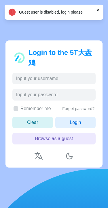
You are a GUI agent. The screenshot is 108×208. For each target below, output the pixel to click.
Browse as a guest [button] (54, 138)
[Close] (98, 9)
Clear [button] (32, 122)
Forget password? (78, 108)
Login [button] (75, 122)
